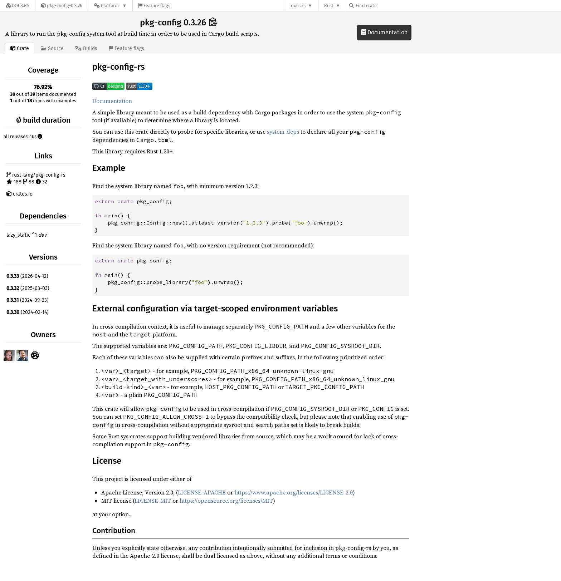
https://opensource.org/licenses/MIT (226, 500)
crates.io (19, 194)
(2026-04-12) (27, 276)
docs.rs (298, 5)
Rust (328, 5)
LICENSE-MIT (153, 500)
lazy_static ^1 (26, 235)
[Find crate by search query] (385, 5)
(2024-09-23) (27, 300)
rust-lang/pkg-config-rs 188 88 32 (35, 178)
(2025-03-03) (27, 288)
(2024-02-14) (27, 312)
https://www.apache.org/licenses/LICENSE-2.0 (293, 492)
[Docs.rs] (17, 5)
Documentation (384, 32)
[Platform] (110, 5)
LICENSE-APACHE (202, 492)
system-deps (283, 132)
